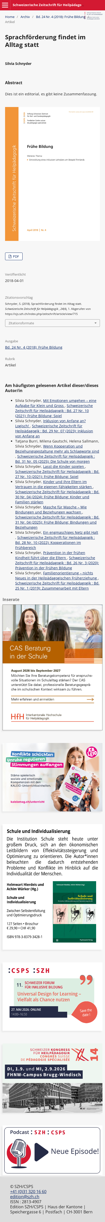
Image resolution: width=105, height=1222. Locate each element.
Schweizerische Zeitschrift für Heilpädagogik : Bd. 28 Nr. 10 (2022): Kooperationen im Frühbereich (55, 542)
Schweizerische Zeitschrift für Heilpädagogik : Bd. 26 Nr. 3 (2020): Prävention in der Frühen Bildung (57, 562)
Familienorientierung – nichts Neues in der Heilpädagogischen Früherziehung (56, 575)
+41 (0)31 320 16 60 (28, 1191)
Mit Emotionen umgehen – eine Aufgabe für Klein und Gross (55, 403)
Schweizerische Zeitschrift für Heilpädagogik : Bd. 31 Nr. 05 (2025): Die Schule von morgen (55, 459)
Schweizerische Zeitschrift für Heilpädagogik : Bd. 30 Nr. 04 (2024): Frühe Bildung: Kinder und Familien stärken (57, 496)
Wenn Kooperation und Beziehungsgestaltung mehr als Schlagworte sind (57, 449)
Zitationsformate (21, 323)
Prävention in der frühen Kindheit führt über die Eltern (50, 555)
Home (9, 16)
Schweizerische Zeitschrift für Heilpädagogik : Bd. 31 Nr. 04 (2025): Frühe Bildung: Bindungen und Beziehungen (57, 522)
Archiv (25, 16)
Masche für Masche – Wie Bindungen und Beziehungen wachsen (51, 510)
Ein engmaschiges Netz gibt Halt (70, 532)
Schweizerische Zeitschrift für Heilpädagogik (49, 5)
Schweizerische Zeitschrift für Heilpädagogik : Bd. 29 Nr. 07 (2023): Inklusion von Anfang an (54, 430)
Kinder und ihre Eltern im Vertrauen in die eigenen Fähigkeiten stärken (54, 484)
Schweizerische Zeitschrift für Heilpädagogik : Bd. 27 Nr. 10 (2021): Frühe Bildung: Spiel (54, 410)
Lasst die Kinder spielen (64, 466)
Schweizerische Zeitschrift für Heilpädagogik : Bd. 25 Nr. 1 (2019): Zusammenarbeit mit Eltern (57, 586)
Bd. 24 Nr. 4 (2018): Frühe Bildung (60, 16)
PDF (15, 256)
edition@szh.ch (24, 1196)
